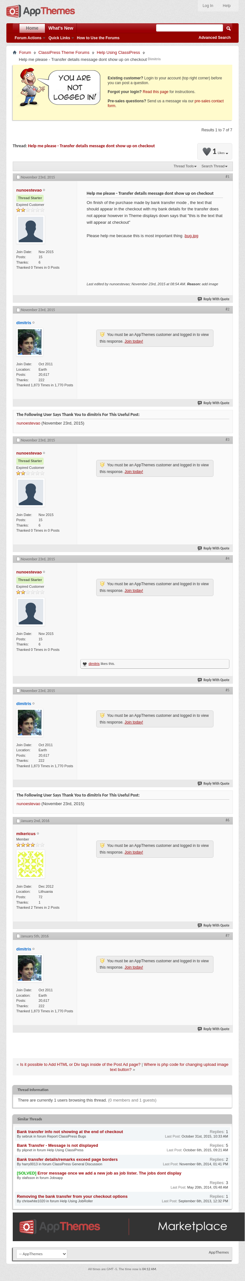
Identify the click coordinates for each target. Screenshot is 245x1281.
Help (227, 6)
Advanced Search (214, 37)
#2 (227, 309)
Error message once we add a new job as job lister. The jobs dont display (110, 1173)
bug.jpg (191, 235)
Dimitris (154, 59)
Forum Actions (28, 38)
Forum (25, 52)
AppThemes (219, 1252)
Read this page (156, 92)
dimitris (94, 664)
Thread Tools (184, 166)
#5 (227, 690)
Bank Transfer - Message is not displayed (57, 1145)
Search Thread (213, 166)
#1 (227, 176)
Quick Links (59, 38)
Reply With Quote (213, 299)
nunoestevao (28, 423)
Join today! (134, 341)
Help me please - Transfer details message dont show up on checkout (91, 146)
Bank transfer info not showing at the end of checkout (70, 1131)
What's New (60, 28)
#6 (227, 820)
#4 (227, 558)
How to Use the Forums (98, 38)
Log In (208, 6)
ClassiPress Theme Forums (64, 52)
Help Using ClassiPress (118, 52)
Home (32, 28)
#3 (227, 439)
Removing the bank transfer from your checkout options (72, 1196)
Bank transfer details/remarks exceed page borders (67, 1159)
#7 (227, 935)
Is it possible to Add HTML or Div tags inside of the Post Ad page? (80, 1064)
